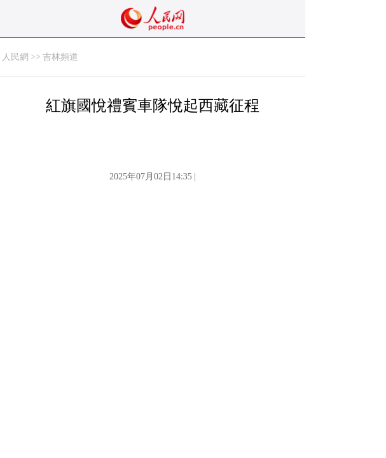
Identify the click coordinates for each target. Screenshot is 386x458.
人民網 (15, 57)
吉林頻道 (60, 57)
